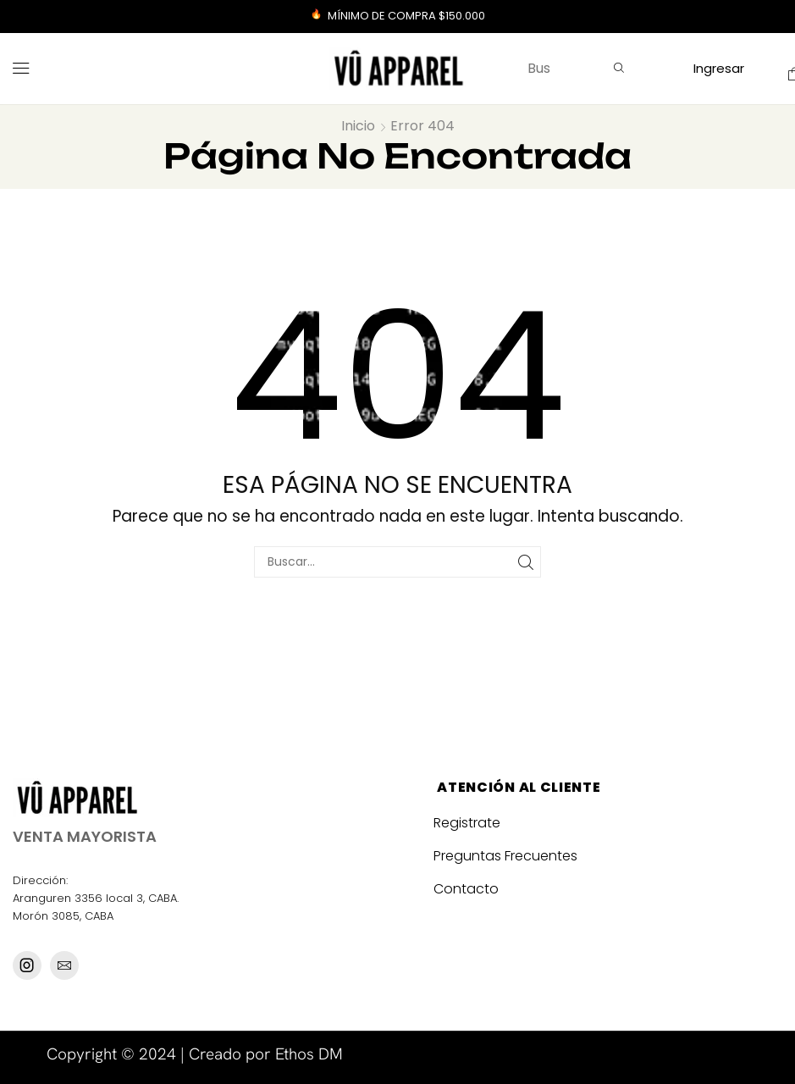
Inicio (358, 126)
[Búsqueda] (619, 69)
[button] (21, 69)
